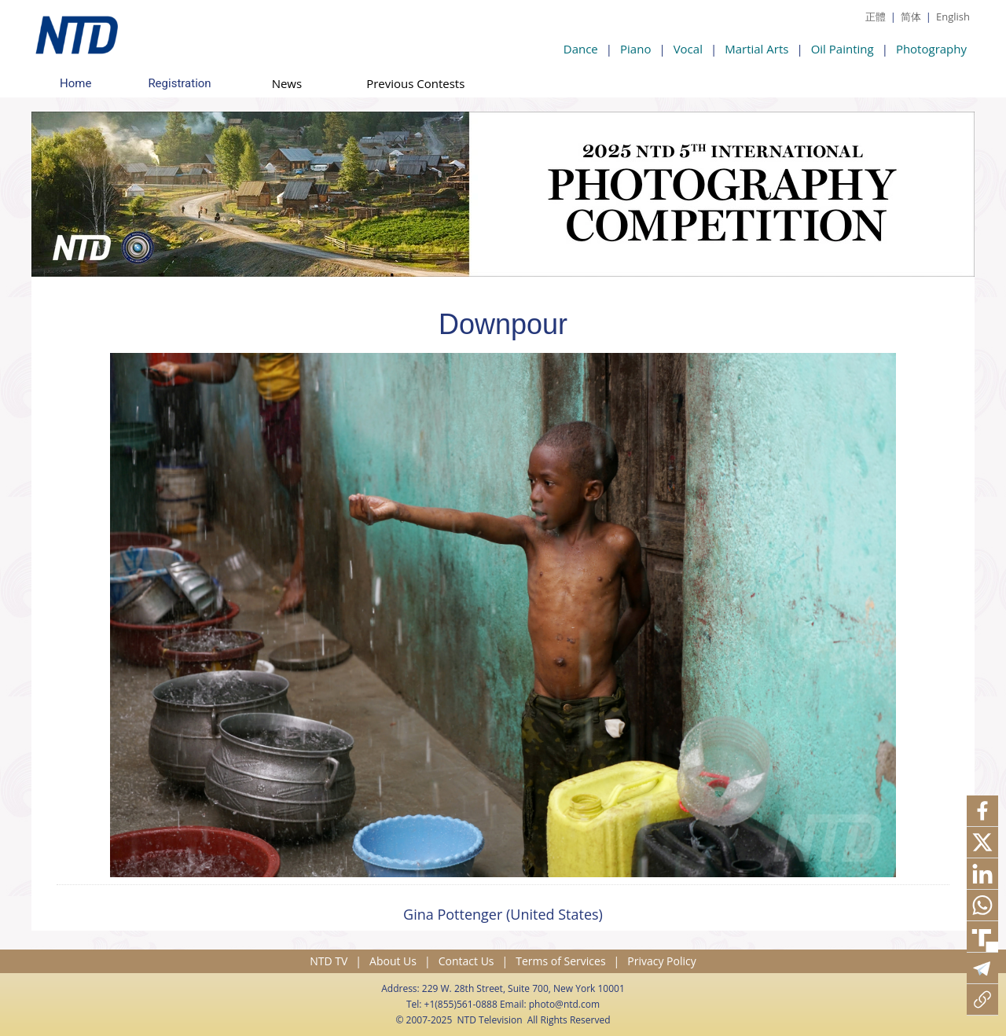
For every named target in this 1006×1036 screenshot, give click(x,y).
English (953, 16)
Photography (931, 49)
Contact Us (466, 960)
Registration (179, 83)
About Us (393, 960)
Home (75, 83)
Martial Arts (756, 49)
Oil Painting (842, 49)
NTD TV (328, 960)
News (287, 83)
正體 (875, 16)
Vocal (688, 49)
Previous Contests (415, 83)
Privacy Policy (661, 960)
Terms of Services (560, 960)
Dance (581, 49)
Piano (635, 49)
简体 (911, 16)
